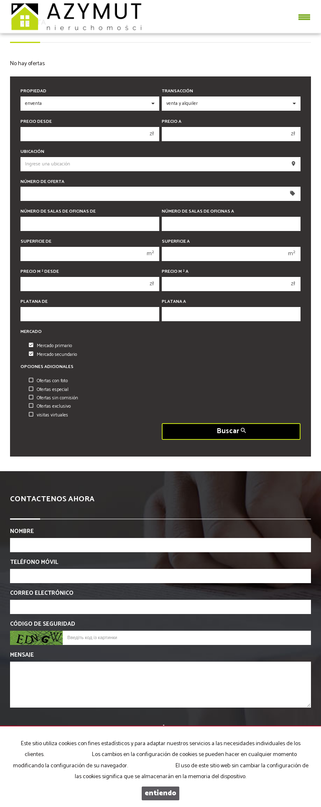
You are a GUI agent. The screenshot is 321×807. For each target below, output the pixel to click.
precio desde (36, 122)
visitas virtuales (48, 415)
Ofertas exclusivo (50, 406)
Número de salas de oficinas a (198, 211)
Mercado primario (50, 346)
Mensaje (22, 655)
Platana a (174, 302)
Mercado (31, 332)
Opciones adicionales (47, 367)
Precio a (171, 122)
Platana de (34, 302)
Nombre (22, 532)
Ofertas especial (49, 389)
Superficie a (176, 242)
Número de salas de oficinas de (58, 211)
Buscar (231, 431)
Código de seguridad (42, 624)
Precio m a (175, 272)
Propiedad (33, 91)
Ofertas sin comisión (53, 398)
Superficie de (35, 242)
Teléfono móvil (34, 562)
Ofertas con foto (48, 381)
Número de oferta (42, 182)
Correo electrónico (42, 593)
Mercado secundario (53, 354)
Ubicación (32, 152)
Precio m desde (39, 272)
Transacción (177, 91)
